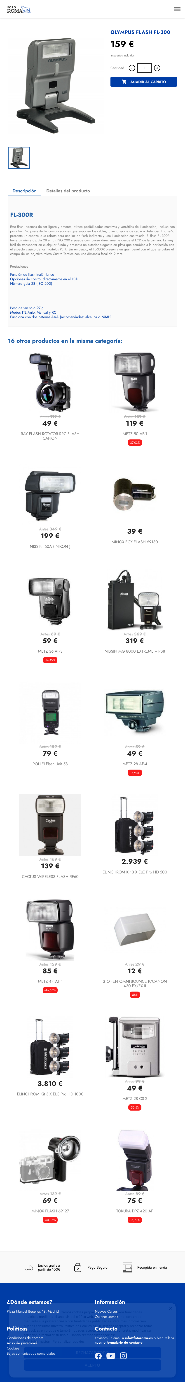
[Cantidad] (144, 68)
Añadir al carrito (144, 82)
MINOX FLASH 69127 (50, 1211)
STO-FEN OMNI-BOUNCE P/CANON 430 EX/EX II (135, 983)
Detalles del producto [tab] (68, 191)
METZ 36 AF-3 (50, 651)
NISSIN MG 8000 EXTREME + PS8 (135, 651)
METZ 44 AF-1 (50, 981)
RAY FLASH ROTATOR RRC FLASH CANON (50, 436)
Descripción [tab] (24, 191)
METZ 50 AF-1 (135, 434)
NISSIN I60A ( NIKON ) (50, 546)
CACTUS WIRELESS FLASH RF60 (50, 877)
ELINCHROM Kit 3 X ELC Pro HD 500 (135, 872)
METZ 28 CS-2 (134, 1099)
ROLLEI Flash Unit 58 (50, 764)
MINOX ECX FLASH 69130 (135, 542)
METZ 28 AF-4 (134, 764)
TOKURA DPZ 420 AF (134, 1211)
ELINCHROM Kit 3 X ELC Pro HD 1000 (50, 1094)
